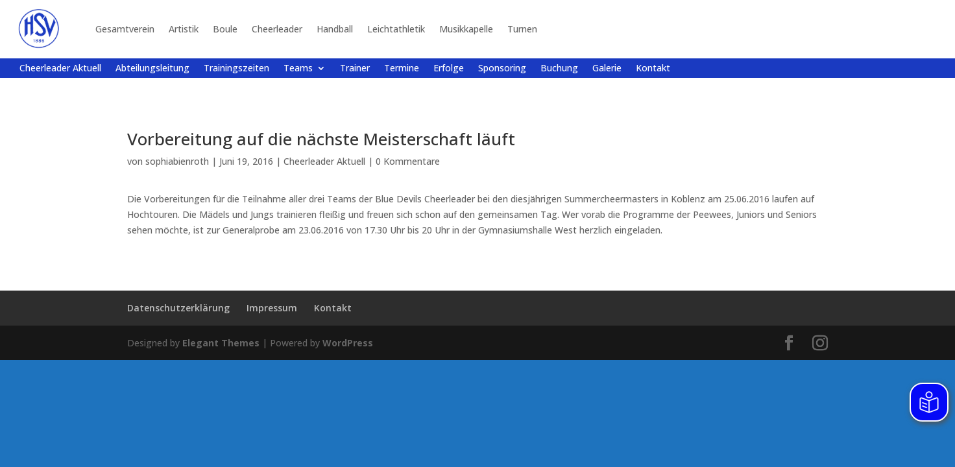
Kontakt (653, 69)
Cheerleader (277, 29)
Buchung (559, 69)
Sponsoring (502, 69)
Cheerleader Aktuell (60, 69)
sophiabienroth (177, 161)
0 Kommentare (408, 161)
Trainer (355, 69)
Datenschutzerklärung (178, 308)
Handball (335, 29)
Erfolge (448, 69)
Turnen (522, 29)
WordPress (347, 343)
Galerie (607, 69)
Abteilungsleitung (152, 69)
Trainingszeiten (236, 69)
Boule (225, 29)
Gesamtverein (124, 29)
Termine (401, 69)
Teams (298, 69)
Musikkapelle (466, 29)
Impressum (272, 308)
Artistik (184, 29)
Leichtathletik (396, 29)
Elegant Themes (221, 343)
